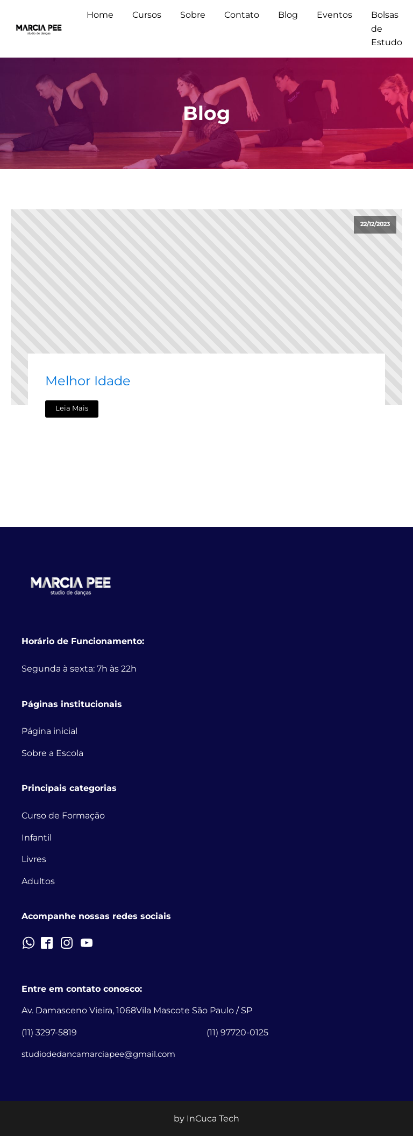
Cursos (146, 15)
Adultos (38, 881)
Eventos (334, 15)
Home (100, 15)
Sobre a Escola (52, 753)
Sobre (192, 15)
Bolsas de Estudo (386, 28)
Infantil (37, 837)
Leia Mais (71, 408)
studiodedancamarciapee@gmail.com (98, 1054)
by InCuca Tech (206, 1118)
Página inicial (49, 731)
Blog (288, 15)
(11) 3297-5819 (49, 1032)
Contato (241, 15)
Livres (34, 859)
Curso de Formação (63, 815)
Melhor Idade (88, 381)
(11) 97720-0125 (237, 1032)
